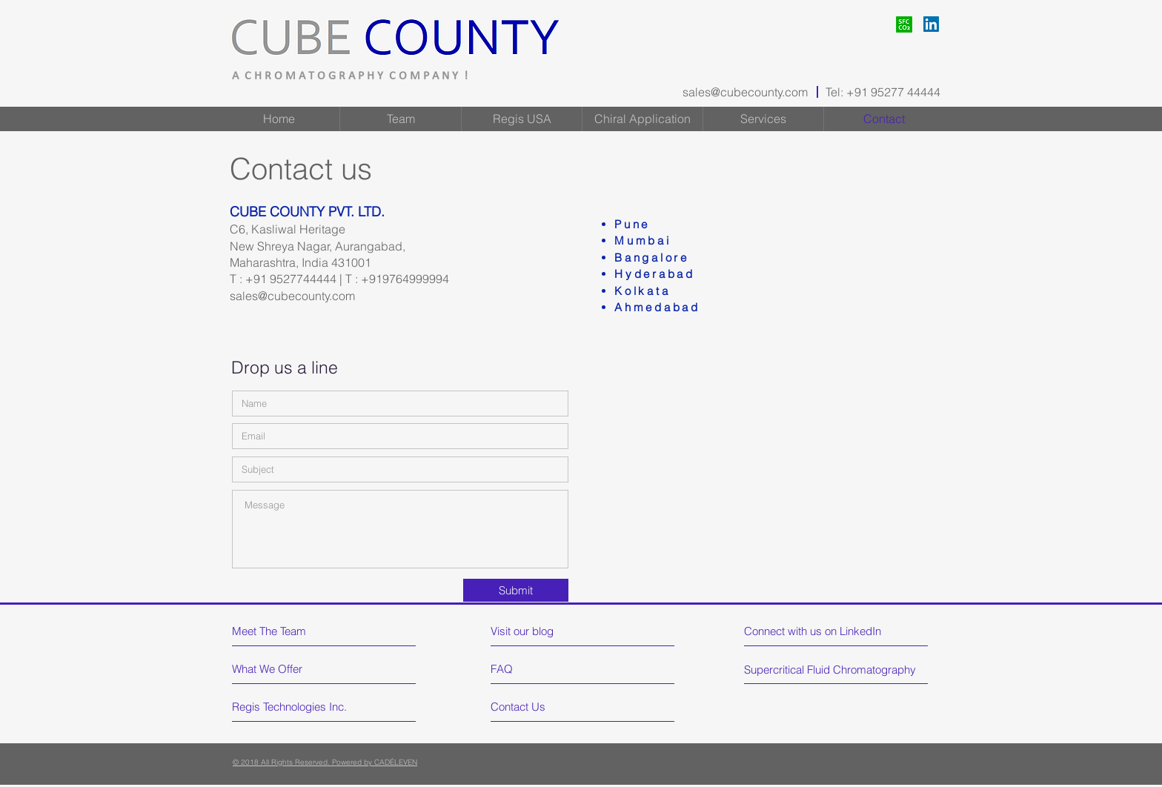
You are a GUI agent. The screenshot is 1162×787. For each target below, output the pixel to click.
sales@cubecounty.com (745, 91)
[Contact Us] (546, 706)
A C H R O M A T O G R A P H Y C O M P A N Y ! (350, 76)
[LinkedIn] (931, 24)
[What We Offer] (288, 669)
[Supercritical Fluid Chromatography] (832, 669)
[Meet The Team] (296, 631)
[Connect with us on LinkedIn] (814, 631)
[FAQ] (533, 669)
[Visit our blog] (555, 631)
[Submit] (515, 590)
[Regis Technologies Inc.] (291, 706)
